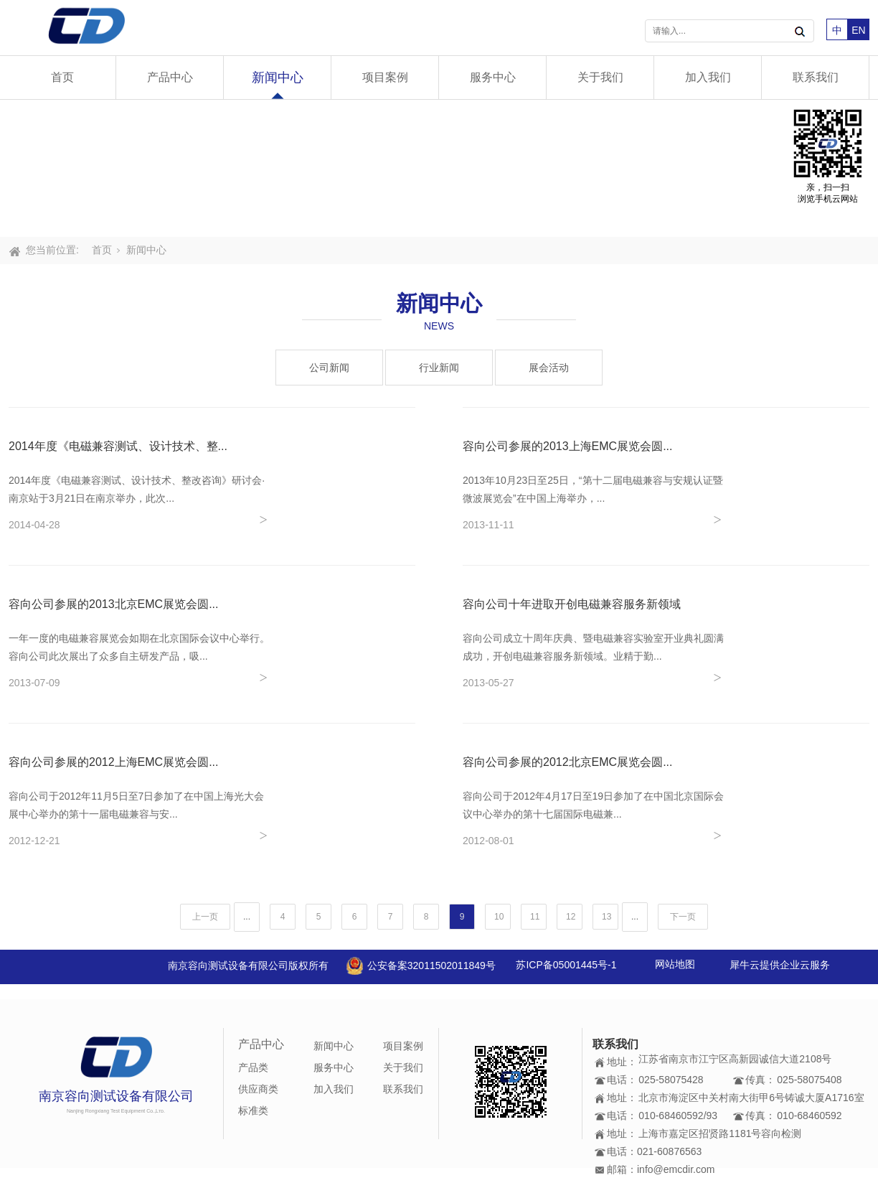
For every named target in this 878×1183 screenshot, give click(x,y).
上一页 (205, 917)
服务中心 (493, 77)
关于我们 (600, 77)
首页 (62, 77)
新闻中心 (277, 77)
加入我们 (708, 77)
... (246, 917)
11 (534, 917)
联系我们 (816, 77)
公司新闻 (329, 367)
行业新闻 (439, 367)
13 (606, 917)
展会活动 (549, 367)
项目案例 (385, 77)
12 (570, 917)
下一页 (683, 917)
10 (499, 917)
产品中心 (170, 77)
